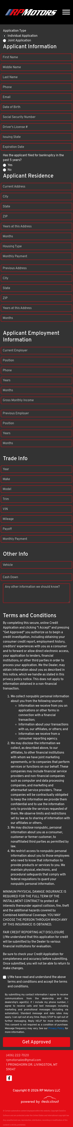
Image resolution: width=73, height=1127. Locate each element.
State (6, 207)
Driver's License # (15, 127)
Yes (10, 165)
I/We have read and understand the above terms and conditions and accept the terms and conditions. (37, 982)
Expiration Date (13, 147)
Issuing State (12, 137)
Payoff (7, 529)
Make (6, 479)
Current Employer (15, 351)
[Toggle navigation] (66, 12)
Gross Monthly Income (18, 400)
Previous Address (15, 268)
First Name (10, 57)
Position (8, 361)
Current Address (14, 187)
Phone (7, 87)
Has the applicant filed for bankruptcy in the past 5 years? (33, 158)
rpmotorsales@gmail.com (23, 1060)
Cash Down (10, 577)
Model (7, 489)
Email (7, 97)
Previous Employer (16, 413)
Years (6, 380)
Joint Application (19, 41)
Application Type (14, 31)
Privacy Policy (56, 1028)
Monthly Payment (15, 256)
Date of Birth (11, 107)
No (9, 170)
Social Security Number (19, 117)
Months (8, 236)
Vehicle (8, 565)
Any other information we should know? (32, 587)
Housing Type (12, 246)
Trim (6, 499)
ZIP (5, 217)
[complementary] (61, 1115)
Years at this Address (17, 227)
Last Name (10, 77)
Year (6, 469)
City (5, 197)
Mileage (8, 519)
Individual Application (23, 36)
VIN (5, 509)
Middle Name (12, 67)
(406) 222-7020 (17, 1055)
